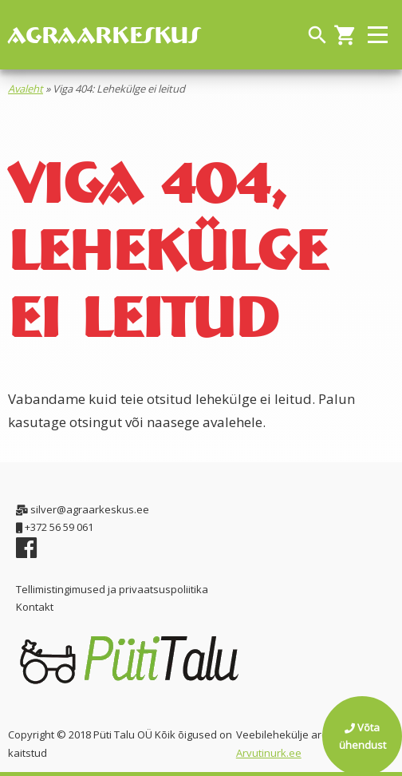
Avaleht (25, 88)
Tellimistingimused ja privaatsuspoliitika (112, 589)
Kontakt (34, 607)
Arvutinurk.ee (269, 753)
